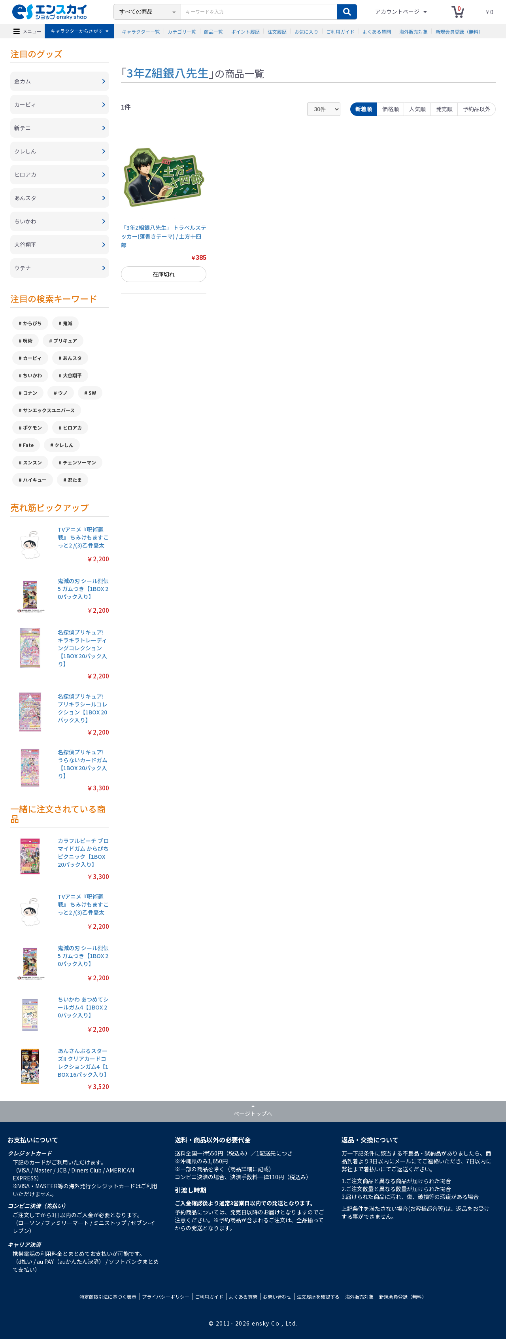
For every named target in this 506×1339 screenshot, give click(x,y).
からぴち (32, 323)
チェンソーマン (79, 462)
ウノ (63, 392)
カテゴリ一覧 (182, 31)
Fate (28, 444)
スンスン (32, 462)
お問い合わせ (277, 1296)
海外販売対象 (413, 31)
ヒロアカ (72, 427)
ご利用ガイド (340, 31)
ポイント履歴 (245, 31)
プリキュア (65, 340)
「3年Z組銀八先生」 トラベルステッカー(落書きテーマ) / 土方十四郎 (163, 236)
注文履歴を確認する (318, 1296)
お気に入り (306, 31)
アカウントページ (398, 11)
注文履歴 (277, 31)
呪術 (27, 340)
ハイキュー (35, 479)
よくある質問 (377, 31)
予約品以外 (477, 109)
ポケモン (32, 427)
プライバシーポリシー (165, 1296)
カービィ (32, 357)
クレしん (64, 444)
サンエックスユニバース (49, 410)
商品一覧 (213, 31)
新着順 (363, 109)
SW (92, 392)
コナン (30, 392)
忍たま (75, 479)
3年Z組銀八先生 (167, 72)
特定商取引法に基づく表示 (107, 1296)
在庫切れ (164, 274)
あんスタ (72, 357)
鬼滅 (67, 323)
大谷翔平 (72, 375)
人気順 (417, 109)
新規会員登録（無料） (459, 31)
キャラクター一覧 (141, 31)
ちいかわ (32, 375)
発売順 (444, 109)
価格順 (390, 109)
